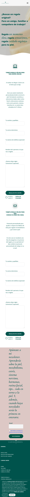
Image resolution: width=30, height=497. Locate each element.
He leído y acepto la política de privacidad (16, 431)
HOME (2, 466)
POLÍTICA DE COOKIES (6, 456)
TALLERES (3, 468)
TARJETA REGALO (5, 477)
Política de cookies (19, 491)
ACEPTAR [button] (12, 495)
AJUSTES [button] (5, 495)
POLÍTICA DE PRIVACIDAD (7, 454)
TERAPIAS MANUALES (6, 479)
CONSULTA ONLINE (5, 470)
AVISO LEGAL (4, 452)
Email (11, 423)
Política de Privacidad (18, 197)
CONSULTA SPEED (5, 471)
